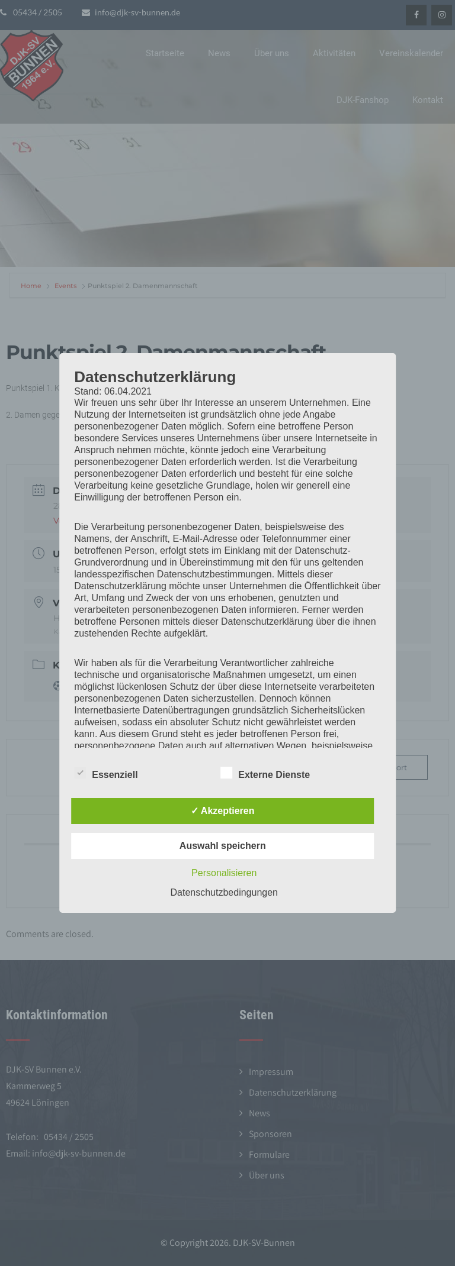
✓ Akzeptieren (223, 811)
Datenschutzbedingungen (224, 892)
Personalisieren (224, 873)
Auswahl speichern (223, 846)
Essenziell (105, 773)
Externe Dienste (265, 773)
